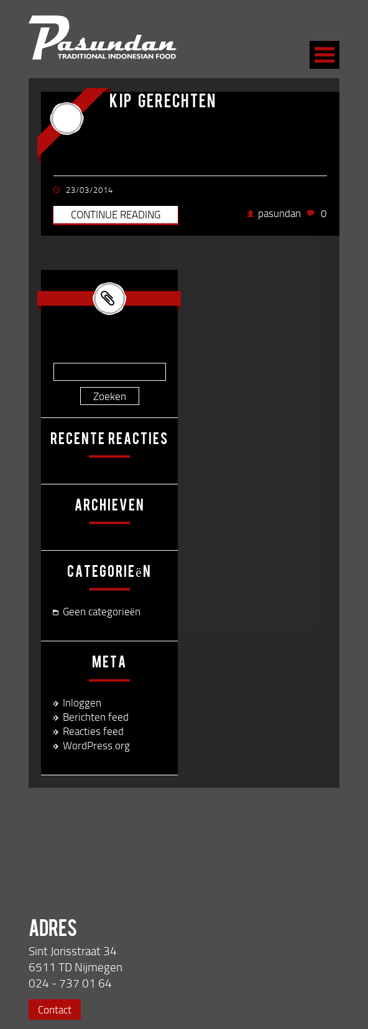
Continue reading (115, 214)
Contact (54, 1009)
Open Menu (324, 55)
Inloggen (82, 702)
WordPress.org (96, 745)
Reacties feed (93, 731)
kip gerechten (162, 103)
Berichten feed (96, 717)
